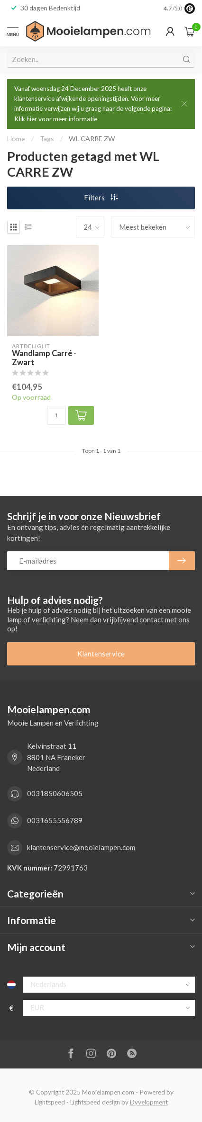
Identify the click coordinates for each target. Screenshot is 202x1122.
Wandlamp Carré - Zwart (44, 358)
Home (16, 139)
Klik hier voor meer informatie (55, 119)
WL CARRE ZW (92, 139)
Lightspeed (50, 1102)
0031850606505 (55, 793)
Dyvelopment (149, 1102)
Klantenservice (101, 653)
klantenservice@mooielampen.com (81, 847)
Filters (101, 197)
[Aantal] (56, 415)
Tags (47, 139)
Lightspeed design (95, 1102)
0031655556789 (55, 820)
